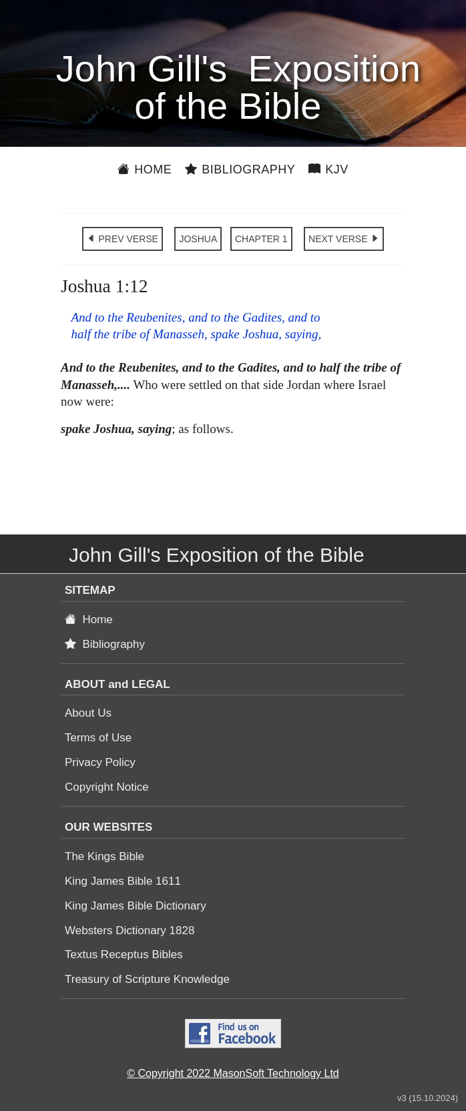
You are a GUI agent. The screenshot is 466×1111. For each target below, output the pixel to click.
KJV (328, 169)
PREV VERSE (122, 239)
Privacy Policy (100, 762)
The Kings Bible (104, 856)
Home (145, 169)
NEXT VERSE (343, 239)
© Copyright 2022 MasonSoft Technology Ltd (232, 1073)
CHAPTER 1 (261, 239)
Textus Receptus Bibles (124, 954)
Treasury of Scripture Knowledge (147, 979)
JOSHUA (198, 239)
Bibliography (240, 169)
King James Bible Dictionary (135, 905)
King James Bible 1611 (123, 881)
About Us (88, 713)
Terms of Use (98, 737)
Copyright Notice (107, 787)
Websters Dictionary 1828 (129, 930)
